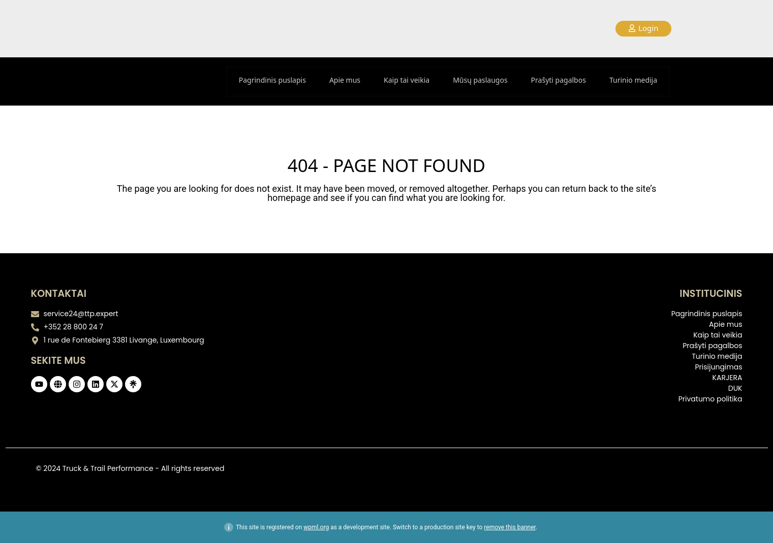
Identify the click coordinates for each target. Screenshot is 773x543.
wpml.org (316, 527)
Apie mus (344, 80)
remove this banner (510, 527)
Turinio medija (633, 80)
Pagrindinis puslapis (272, 80)
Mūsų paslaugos (480, 80)
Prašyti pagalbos (558, 80)
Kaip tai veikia (406, 80)
